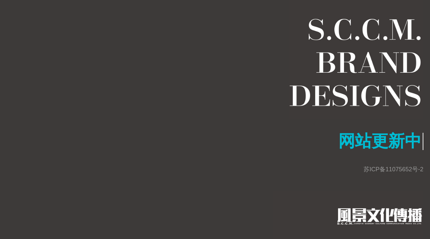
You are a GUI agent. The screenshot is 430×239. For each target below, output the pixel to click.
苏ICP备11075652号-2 (393, 169)
